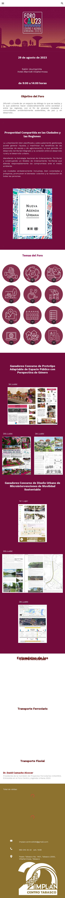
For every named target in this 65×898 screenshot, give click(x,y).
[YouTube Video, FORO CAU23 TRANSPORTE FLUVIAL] (32, 737)
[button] (3, 3)
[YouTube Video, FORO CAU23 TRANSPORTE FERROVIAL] (32, 685)
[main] (32, 57)
